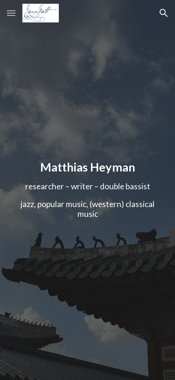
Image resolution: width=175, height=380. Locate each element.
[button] (11, 13)
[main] (88, 190)
